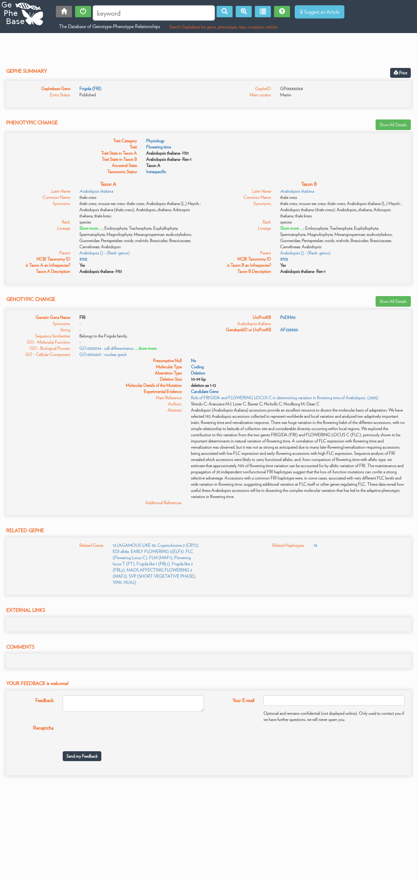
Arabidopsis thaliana (96, 191)
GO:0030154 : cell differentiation (106, 348)
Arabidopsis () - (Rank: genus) (104, 252)
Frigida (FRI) (90, 88)
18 (315, 545)
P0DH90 (287, 317)
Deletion (198, 373)
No (193, 360)
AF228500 (289, 329)
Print (400, 72)
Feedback (44, 700)
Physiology (155, 140)
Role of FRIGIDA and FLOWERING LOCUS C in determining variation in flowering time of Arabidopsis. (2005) (284, 397)
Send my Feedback (82, 756)
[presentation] (110, 735)
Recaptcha (43, 728)
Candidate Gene (204, 391)
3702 (83, 259)
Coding (197, 366)
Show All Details (393, 124)
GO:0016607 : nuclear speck (103, 354)
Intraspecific (156, 171)
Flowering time (158, 147)
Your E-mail (243, 700)
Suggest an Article (319, 12)
